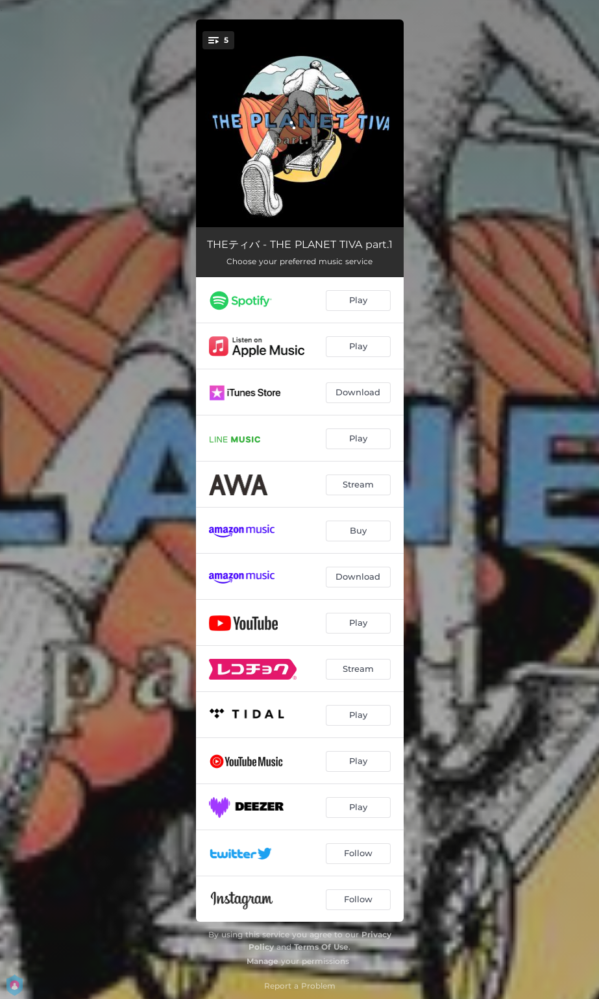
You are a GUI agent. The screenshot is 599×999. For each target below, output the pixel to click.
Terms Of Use (321, 947)
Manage (262, 961)
